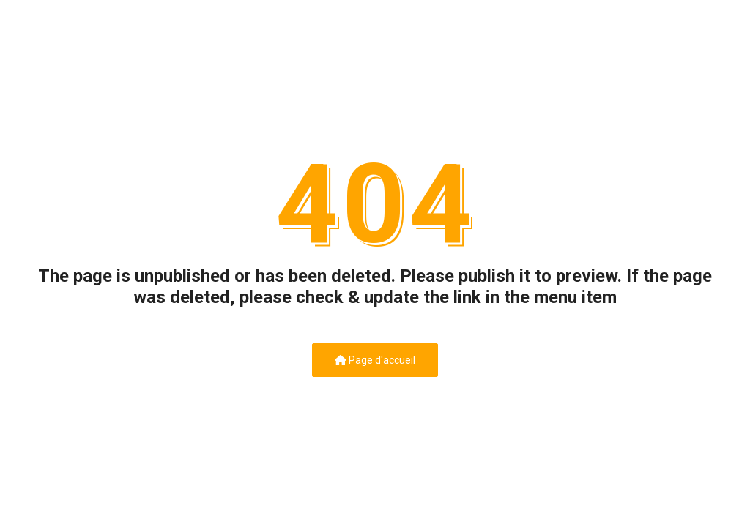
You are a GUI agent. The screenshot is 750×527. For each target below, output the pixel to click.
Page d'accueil (375, 360)
